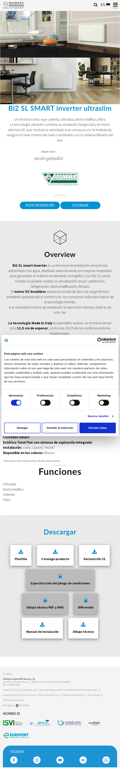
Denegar (22, 427)
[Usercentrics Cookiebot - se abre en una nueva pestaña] (100, 340)
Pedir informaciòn (39, 205)
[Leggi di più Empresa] (16, 689)
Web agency (8, 705)
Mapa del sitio (30, 689)
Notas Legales (94, 695)
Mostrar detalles (98, 416)
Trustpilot (7, 674)
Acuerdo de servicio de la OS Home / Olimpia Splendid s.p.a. (31, 695)
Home (6, 689)
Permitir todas (98, 427)
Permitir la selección (60, 427)
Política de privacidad (13, 700)
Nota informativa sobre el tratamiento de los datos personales (69, 689)
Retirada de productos (73, 695)
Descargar (80, 205)
